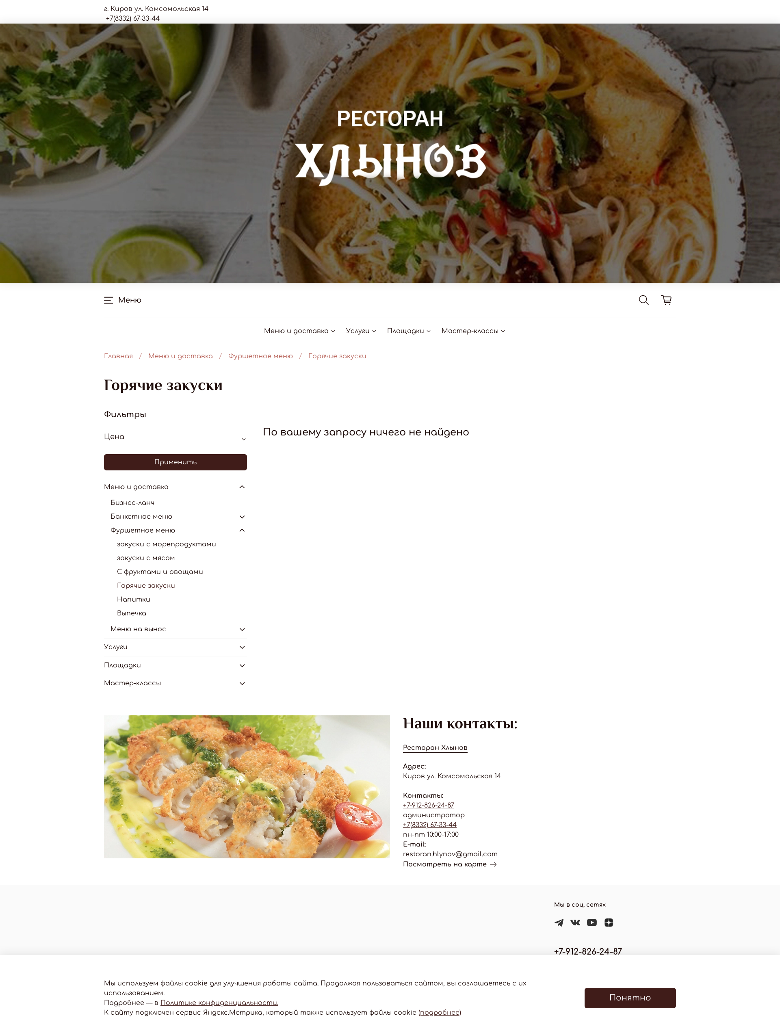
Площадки (409, 331)
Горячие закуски (146, 585)
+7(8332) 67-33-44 (430, 825)
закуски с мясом (146, 558)
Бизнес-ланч (132, 503)
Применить (175, 462)
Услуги (361, 331)
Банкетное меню (141, 516)
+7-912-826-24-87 (428, 805)
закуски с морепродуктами (166, 544)
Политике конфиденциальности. (219, 1003)
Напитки (133, 599)
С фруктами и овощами (160, 572)
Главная (118, 356)
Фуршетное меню (260, 356)
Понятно (630, 998)
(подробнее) (439, 1012)
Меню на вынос (138, 629)
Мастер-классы (474, 331)
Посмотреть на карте (449, 864)
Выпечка (131, 613)
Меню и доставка (300, 331)
